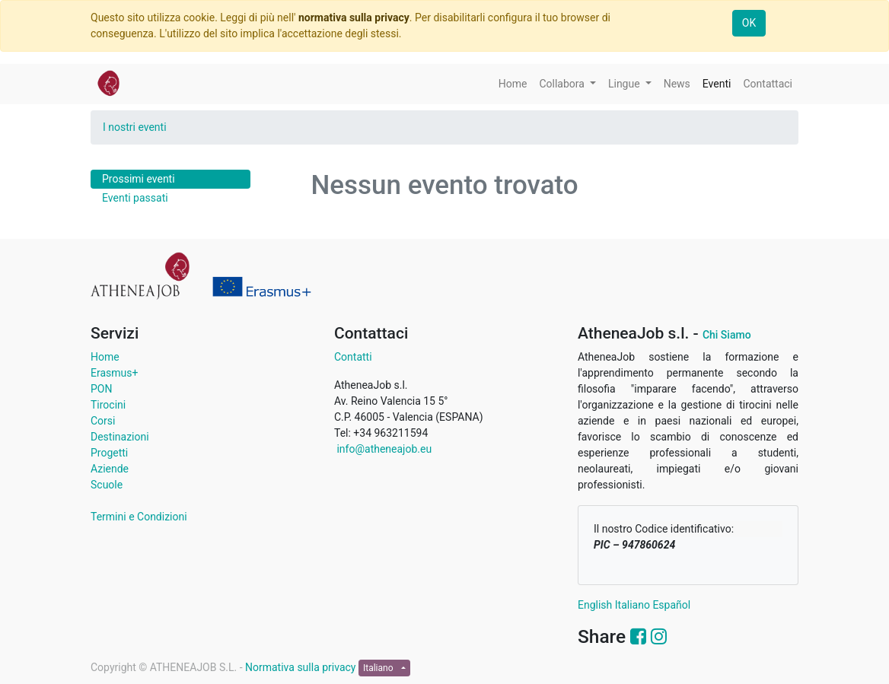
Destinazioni (120, 437)
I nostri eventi (135, 127)
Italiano (632, 605)
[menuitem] (513, 84)
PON (101, 389)
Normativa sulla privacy (301, 667)
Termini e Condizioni (139, 517)
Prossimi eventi (138, 179)
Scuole (107, 485)
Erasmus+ (114, 373)
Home (105, 357)
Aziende (110, 469)
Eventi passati (135, 198)
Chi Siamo (727, 335)
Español (671, 605)
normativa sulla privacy (353, 17)
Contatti (353, 357)
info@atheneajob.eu (383, 449)
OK (749, 23)
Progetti (109, 453)
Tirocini (108, 405)
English (595, 605)
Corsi (103, 421)
